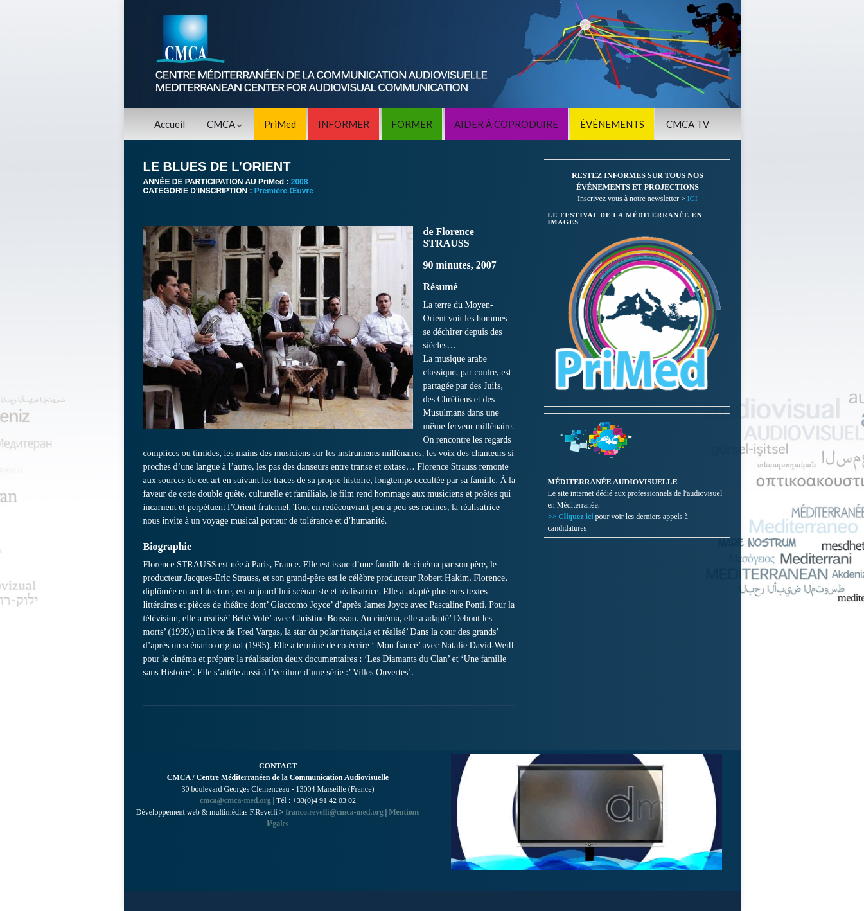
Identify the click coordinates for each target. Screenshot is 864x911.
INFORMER (343, 124)
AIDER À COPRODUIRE (506, 124)
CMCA (224, 124)
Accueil (169, 124)
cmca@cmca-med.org (235, 800)
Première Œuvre (283, 190)
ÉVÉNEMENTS (612, 124)
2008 (299, 181)
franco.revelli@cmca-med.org (335, 812)
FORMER (411, 124)
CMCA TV (687, 124)
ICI (692, 198)
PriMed (280, 124)
